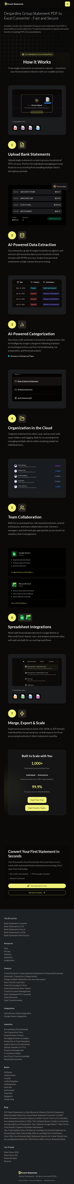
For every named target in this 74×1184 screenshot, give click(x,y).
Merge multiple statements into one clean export (25, 979)
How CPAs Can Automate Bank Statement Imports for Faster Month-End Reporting (35, 1136)
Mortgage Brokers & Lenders (16, 1038)
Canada (7, 1078)
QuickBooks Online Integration (17, 1013)
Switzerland (9, 1090)
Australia (8, 1087)
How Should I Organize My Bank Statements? (23, 1127)
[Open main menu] (67, 3)
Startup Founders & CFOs (15, 1047)
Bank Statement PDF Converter (17, 994)
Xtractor (7, 1161)
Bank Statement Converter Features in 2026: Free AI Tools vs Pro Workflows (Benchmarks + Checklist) (37, 1118)
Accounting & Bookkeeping (16, 1029)
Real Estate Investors (13, 1059)
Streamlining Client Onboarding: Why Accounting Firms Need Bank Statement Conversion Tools (33, 1133)
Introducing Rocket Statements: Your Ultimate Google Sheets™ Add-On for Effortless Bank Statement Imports (36, 1124)
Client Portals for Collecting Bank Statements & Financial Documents (33, 973)
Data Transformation (13, 1000)
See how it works (37, 893)
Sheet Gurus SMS (11, 1152)
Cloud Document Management (17, 991)
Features (7, 954)
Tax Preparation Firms (13, 1032)
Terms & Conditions (35, 1180)
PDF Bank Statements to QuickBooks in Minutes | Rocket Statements (34, 1112)
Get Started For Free (37, 886)
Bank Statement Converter (15, 923)
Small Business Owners (14, 1035)
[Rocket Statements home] (14, 4)
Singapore (8, 1096)
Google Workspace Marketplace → (22, 573)
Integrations (9, 960)
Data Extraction (11, 997)
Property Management (14, 1050)
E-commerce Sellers (12, 1053)
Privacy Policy (23, 1180)
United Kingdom (11, 1081)
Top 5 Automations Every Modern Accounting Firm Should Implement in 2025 (34, 1130)
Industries (8, 957)
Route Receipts (10, 1158)
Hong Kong (9, 1099)
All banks (8, 1072)
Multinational (10, 1084)
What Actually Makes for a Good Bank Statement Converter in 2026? (33, 1115)
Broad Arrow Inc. (49, 1180)
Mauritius (8, 1093)
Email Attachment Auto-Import (17, 988)
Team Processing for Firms (15, 985)
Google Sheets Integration (15, 1016)
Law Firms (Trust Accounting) (16, 1056)
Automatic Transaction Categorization (20, 976)
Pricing (7, 951)
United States (10, 1075)
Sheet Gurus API (11, 1155)
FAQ (6, 948)
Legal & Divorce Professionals (17, 1044)
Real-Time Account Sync (14, 982)
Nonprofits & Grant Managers (17, 1041)
